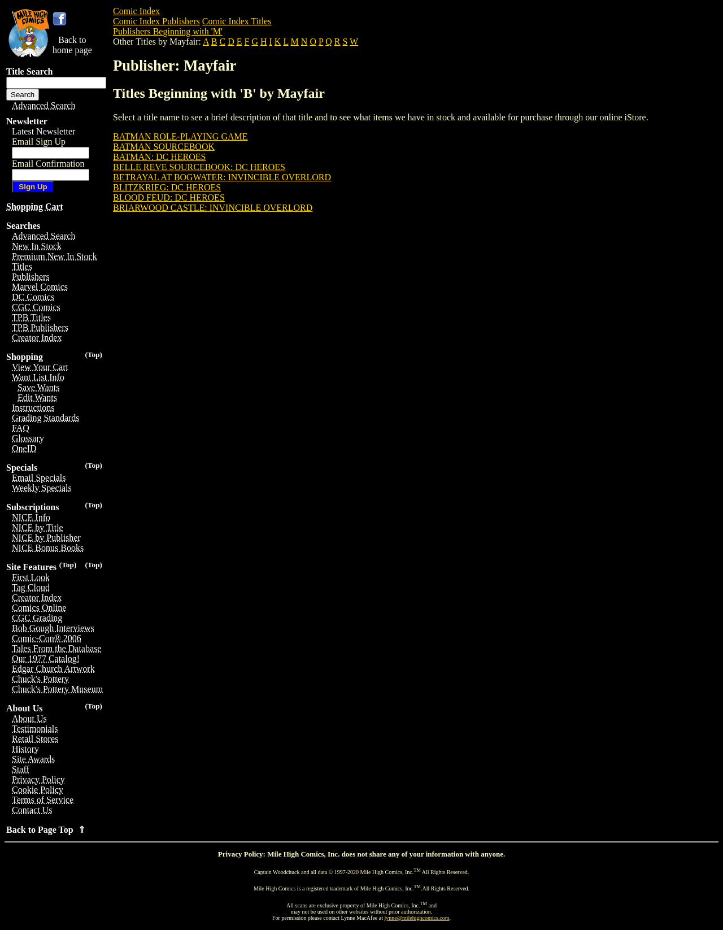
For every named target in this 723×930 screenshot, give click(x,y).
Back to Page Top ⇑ (45, 830)
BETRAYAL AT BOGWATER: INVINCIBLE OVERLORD (222, 177)
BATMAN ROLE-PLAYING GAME (180, 136)
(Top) (93, 354)
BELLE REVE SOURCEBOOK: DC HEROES (199, 167)
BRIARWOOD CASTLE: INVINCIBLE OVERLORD (212, 207)
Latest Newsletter (43, 131)
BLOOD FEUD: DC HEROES (169, 197)
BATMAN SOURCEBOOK (164, 146)
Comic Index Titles (237, 21)
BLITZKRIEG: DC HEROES (167, 187)
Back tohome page (72, 45)
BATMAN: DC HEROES (159, 157)
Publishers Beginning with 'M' (168, 31)
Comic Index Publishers (156, 21)
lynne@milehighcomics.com (417, 918)
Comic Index (136, 11)
